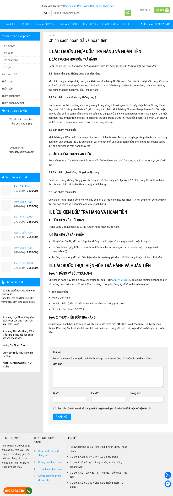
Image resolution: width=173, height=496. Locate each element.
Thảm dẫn (108, 6)
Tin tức (51, 35)
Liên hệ (126, 24)
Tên (55, 393)
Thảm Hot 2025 (110, 24)
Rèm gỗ (6, 67)
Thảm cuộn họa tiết (13, 103)
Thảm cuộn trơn (11, 95)
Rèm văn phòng (44, 24)
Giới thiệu (26, 24)
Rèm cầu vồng (10, 60)
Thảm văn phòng (68, 24)
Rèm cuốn (95, 6)
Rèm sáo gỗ (69, 6)
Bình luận (57, 364)
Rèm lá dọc (83, 6)
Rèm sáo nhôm (10, 74)
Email (95, 393)
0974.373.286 (162, 24)
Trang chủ (11, 24)
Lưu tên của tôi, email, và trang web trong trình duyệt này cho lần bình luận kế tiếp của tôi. (104, 408)
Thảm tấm (7, 88)
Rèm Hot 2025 (90, 24)
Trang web (135, 393)
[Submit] (128, 13)
